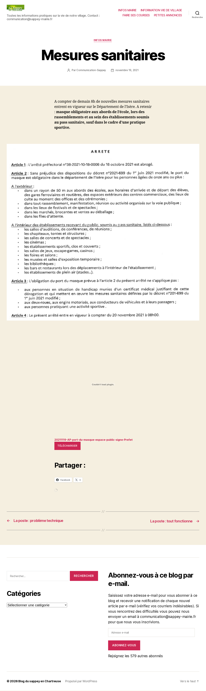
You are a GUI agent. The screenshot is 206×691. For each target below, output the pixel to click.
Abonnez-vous (124, 645)
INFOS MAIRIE (127, 10)
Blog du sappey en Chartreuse (40, 681)
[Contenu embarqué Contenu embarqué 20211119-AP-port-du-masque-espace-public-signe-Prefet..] (103, 384)
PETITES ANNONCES (168, 15)
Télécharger (67, 446)
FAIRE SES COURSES (136, 15)
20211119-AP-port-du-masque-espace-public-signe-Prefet (97, 440)
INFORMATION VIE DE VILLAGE (161, 10)
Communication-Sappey (91, 70)
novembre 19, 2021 (127, 70)
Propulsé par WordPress (82, 681)
